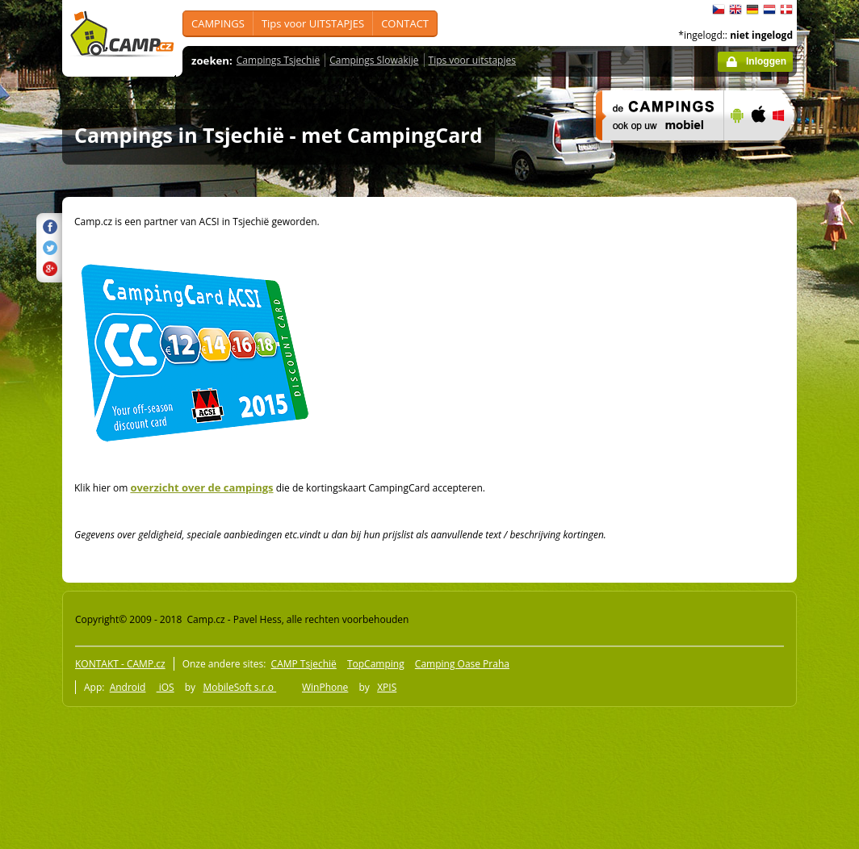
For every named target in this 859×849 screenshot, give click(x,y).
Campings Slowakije (373, 60)
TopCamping (375, 664)
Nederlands (769, 9)
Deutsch (752, 9)
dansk (786, 9)
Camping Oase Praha (462, 664)
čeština (718, 9)
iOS (165, 687)
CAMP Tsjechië (304, 664)
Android (128, 687)
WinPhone (325, 687)
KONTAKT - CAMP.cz (120, 664)
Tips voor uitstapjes (472, 60)
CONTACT (405, 23)
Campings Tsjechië (278, 60)
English (735, 9)
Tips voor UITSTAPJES (313, 23)
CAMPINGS (218, 23)
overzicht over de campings (201, 487)
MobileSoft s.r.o (239, 687)
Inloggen (766, 61)
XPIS (386, 687)
